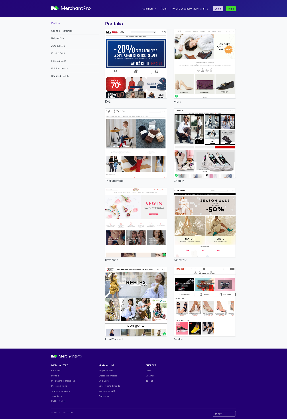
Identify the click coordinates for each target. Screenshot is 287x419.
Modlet (178, 339)
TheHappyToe (114, 181)
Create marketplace (108, 375)
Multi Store (104, 381)
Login (218, 8)
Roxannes (111, 260)
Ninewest (180, 260)
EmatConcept (114, 339)
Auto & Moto (58, 45)
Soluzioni (147, 8)
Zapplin (179, 181)
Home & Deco (58, 60)
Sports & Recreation (62, 30)
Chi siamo (56, 370)
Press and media (59, 386)
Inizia (231, 8)
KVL (107, 101)
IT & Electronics (59, 68)
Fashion (55, 23)
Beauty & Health (60, 76)
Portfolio (55, 375)
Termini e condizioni (60, 391)
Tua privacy (56, 396)
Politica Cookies (58, 401)
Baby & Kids (57, 38)
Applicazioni (104, 396)
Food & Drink (58, 53)
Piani (164, 8)
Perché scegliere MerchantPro (189, 8)
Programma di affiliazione (63, 381)
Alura (177, 101)
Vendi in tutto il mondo (109, 386)
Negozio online (106, 370)
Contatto (150, 375)
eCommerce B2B (107, 391)
